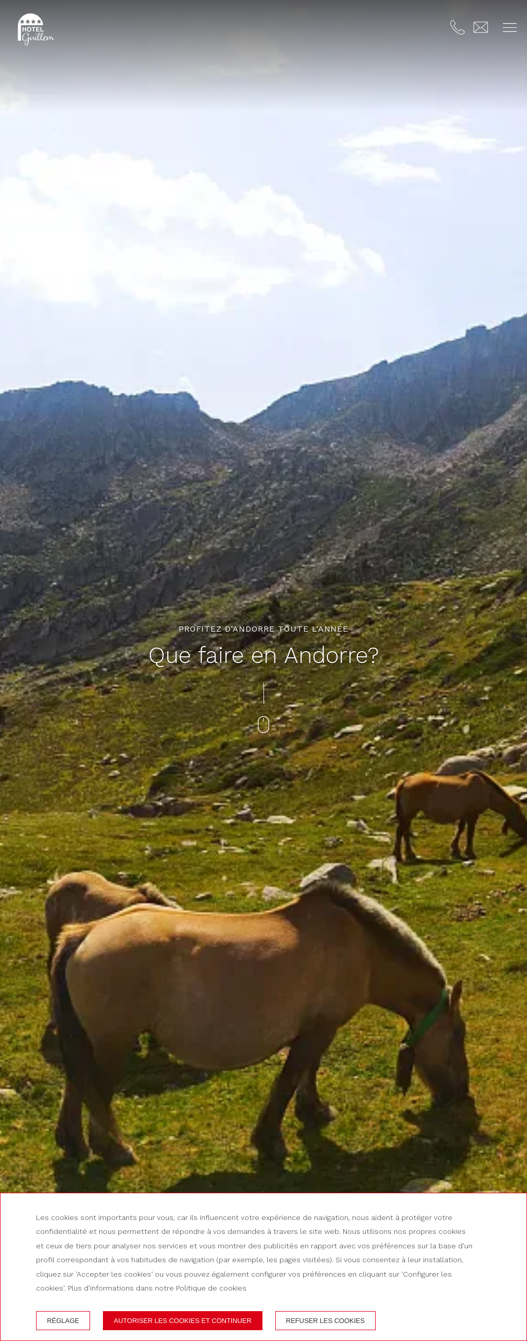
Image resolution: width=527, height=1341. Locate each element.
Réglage (63, 1321)
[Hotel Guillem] (36, 29)
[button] (510, 27)
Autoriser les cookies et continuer (183, 1321)
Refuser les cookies (325, 1321)
